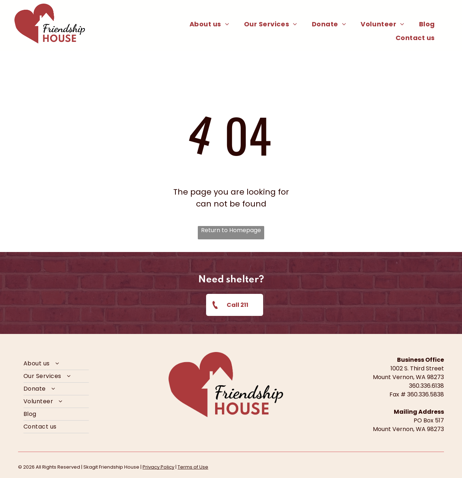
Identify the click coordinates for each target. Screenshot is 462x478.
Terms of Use (193, 467)
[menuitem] (209, 24)
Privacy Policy (158, 467)
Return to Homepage (231, 230)
